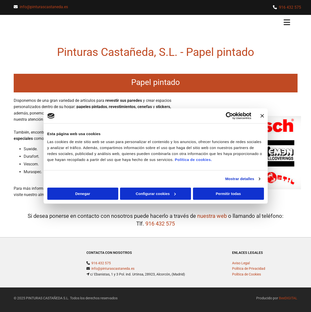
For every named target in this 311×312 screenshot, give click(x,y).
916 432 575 (290, 7)
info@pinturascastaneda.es (44, 6)
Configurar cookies (156, 194)
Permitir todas (228, 194)
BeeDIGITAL (288, 301)
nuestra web (212, 219)
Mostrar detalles (239, 179)
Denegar (82, 194)
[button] (192, 23)
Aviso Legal (241, 266)
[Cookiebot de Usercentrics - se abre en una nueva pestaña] (229, 115)
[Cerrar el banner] (262, 115)
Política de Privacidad (248, 272)
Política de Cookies (246, 277)
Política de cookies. (193, 159)
